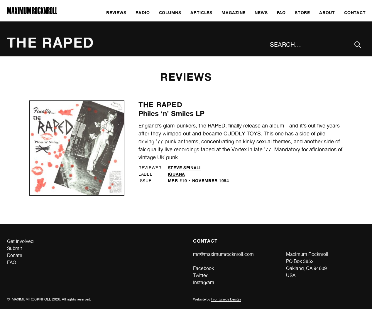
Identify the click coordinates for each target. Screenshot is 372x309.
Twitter (200, 275)
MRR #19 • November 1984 (198, 180)
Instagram (203, 282)
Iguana (176, 174)
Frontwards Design (226, 299)
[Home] (32, 12)
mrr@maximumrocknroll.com (223, 254)
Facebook (203, 268)
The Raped (160, 104)
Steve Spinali (184, 167)
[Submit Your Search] (358, 45)
